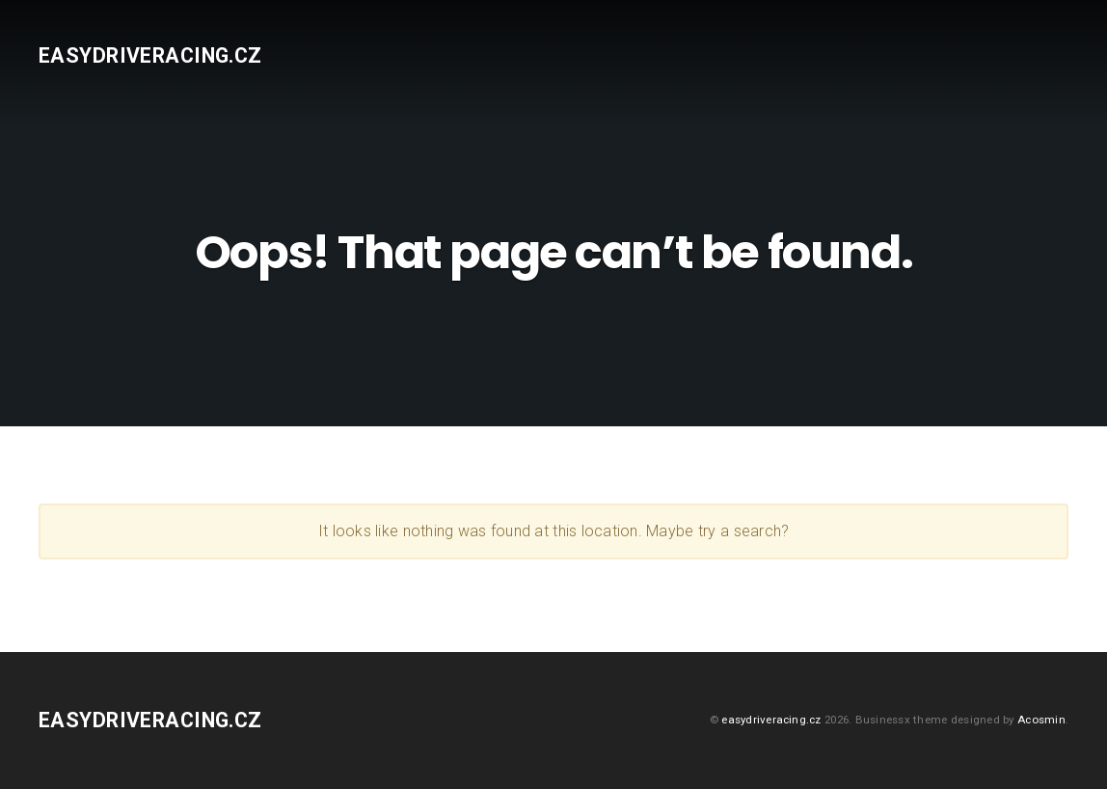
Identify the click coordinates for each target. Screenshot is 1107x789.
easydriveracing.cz (150, 55)
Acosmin (1041, 719)
